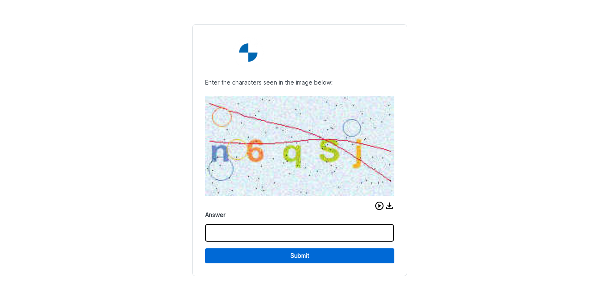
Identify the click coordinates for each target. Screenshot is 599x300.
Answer (215, 214)
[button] (379, 206)
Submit (299, 255)
